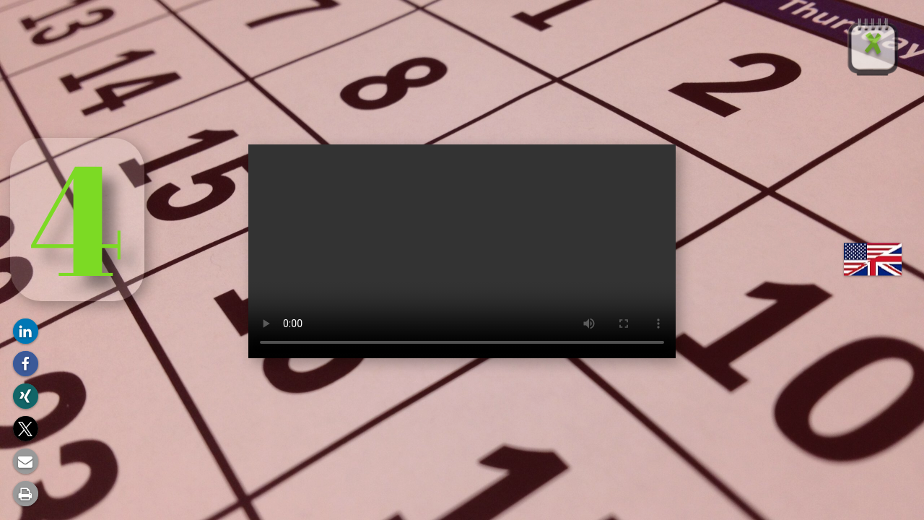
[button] (25, 331)
